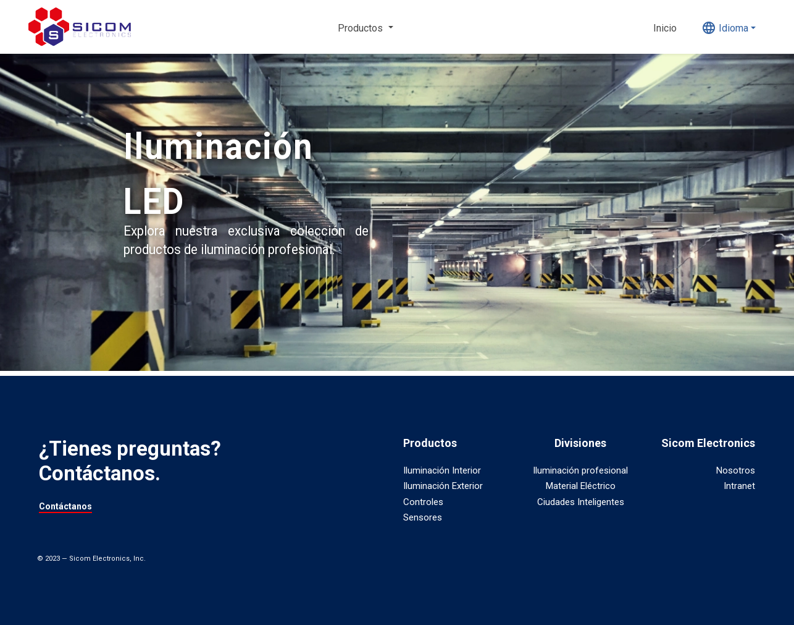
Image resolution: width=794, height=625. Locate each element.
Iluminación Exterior (443, 485)
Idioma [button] (724, 27)
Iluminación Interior (442, 470)
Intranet (739, 485)
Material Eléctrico (581, 485)
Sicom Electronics (708, 442)
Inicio (665, 28)
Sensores (422, 517)
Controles (423, 502)
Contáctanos (65, 506)
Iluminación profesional (580, 470)
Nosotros (735, 470)
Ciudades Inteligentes (580, 502)
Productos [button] (361, 28)
